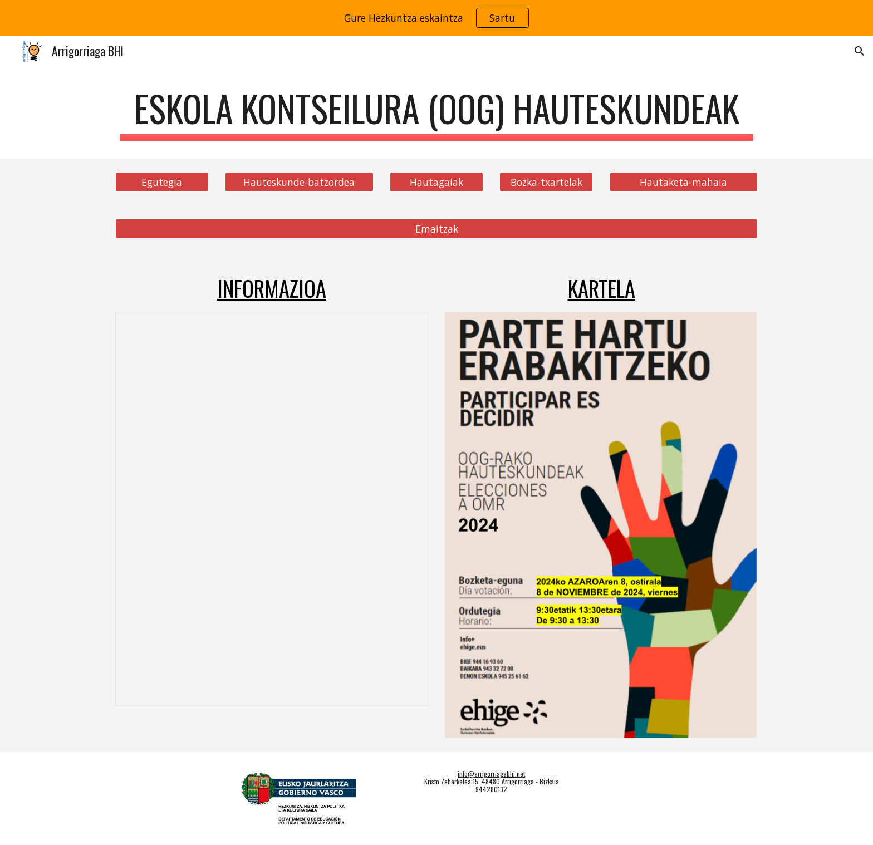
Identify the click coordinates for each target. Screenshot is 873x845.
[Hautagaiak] (436, 182)
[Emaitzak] (436, 228)
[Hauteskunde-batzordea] (298, 182)
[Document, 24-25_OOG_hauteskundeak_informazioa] (271, 509)
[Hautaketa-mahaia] (683, 182)
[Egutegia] (162, 182)
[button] (859, 51)
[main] (436, 113)
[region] (436, 18)
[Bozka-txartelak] (546, 182)
